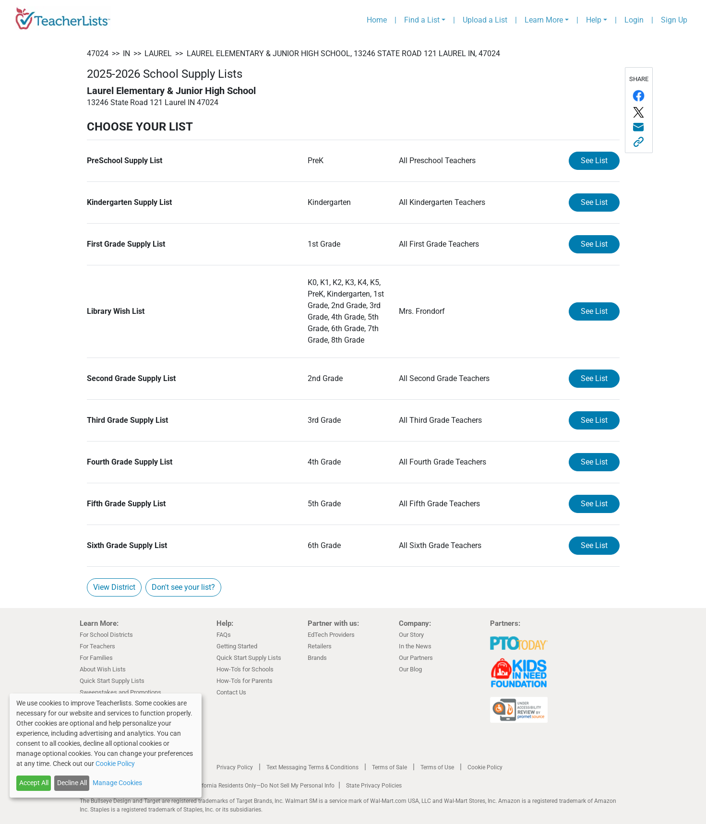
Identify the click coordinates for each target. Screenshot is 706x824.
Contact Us (231, 692)
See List (594, 160)
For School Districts (106, 634)
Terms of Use (437, 767)
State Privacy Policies (374, 785)
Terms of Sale (389, 767)
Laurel (158, 53)
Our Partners (416, 657)
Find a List (422, 19)
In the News (415, 646)
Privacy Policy (234, 767)
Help (593, 19)
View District (114, 587)
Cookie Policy (485, 767)
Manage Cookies (117, 783)
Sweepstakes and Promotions (120, 692)
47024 (97, 53)
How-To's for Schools (245, 669)
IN (126, 53)
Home (377, 19)
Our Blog (410, 669)
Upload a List (485, 19)
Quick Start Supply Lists (112, 680)
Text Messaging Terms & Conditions (312, 767)
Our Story (411, 634)
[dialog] (106, 745)
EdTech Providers (331, 634)
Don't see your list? (183, 587)
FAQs (223, 634)
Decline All (72, 783)
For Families (96, 657)
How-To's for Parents (244, 680)
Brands (317, 657)
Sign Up (674, 19)
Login (634, 19)
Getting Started (236, 646)
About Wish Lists (103, 669)
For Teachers (97, 646)
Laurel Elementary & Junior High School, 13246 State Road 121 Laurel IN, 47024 (343, 53)
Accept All (33, 783)
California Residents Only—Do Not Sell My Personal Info (263, 785)
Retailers (320, 646)
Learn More (544, 19)
